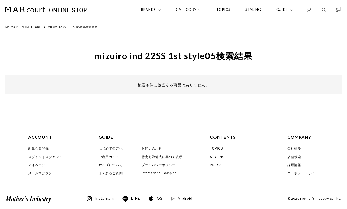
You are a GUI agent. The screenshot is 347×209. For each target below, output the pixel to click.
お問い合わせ (152, 148)
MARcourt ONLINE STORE (23, 27)
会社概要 (294, 148)
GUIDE (282, 10)
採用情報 (294, 165)
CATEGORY (186, 10)
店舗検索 (294, 157)
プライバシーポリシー (159, 165)
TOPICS (223, 10)
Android (181, 198)
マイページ (36, 165)
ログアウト (53, 157)
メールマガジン (40, 173)
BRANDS (148, 10)
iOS (155, 198)
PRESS (216, 165)
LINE (131, 199)
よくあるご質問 (111, 173)
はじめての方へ (111, 148)
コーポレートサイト (302, 173)
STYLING (253, 10)
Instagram (100, 198)
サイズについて (111, 165)
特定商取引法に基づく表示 (162, 157)
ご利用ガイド (109, 157)
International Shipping (159, 173)
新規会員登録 (38, 148)
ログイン (35, 157)
